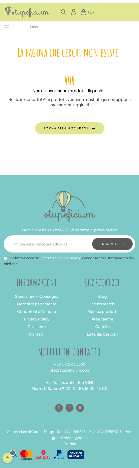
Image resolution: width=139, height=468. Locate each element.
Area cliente (102, 318)
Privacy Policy (36, 318)
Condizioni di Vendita (36, 311)
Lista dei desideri (102, 334)
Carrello (102, 326)
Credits (69, 443)
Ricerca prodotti (102, 311)
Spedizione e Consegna (36, 296)
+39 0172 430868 (69, 364)
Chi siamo (36, 326)
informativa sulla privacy (61, 258)
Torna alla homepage (66, 128)
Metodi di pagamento (37, 303)
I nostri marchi (102, 303)
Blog (102, 296)
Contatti (37, 334)
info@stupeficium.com (69, 370)
